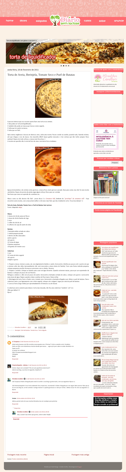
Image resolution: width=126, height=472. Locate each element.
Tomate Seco (34, 330)
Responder (15, 359)
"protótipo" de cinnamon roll (73, 199)
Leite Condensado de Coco (109, 347)
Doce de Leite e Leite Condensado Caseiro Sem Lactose (109, 306)
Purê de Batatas (25, 330)
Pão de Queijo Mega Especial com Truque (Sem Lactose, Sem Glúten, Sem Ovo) (110, 361)
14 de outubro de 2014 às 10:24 (26, 398)
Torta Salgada (42, 330)
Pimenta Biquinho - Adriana (20, 365)
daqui (20, 207)
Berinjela (17, 330)
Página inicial (49, 455)
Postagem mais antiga (80, 455)
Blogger (79, 467)
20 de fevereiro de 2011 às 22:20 (29, 341)
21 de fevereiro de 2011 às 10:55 (35, 379)
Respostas (17, 408)
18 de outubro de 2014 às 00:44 (40, 412)
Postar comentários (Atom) (20, 459)
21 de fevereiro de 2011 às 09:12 (37, 365)
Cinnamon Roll (50, 199)
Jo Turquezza (16, 341)
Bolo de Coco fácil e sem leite (110, 320)
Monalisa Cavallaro (17, 379)
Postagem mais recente (16, 455)
